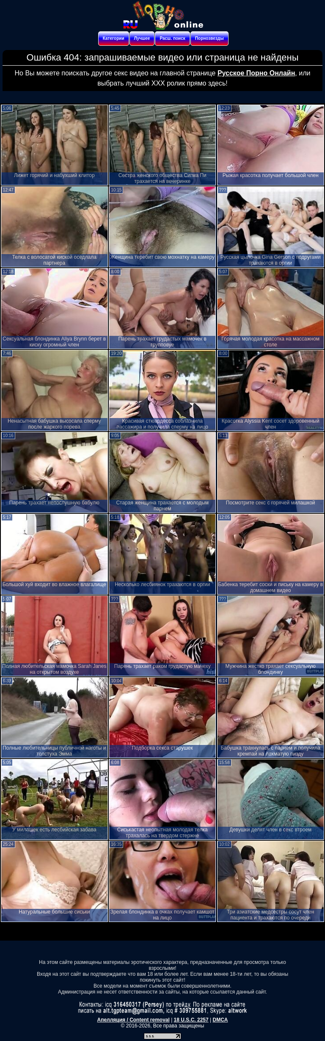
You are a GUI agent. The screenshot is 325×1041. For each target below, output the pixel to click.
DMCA (220, 1020)
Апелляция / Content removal (133, 1020)
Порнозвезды (209, 38)
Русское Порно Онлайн (256, 73)
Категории (113, 38)
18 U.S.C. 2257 (191, 1020)
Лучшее (142, 38)
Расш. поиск (172, 38)
